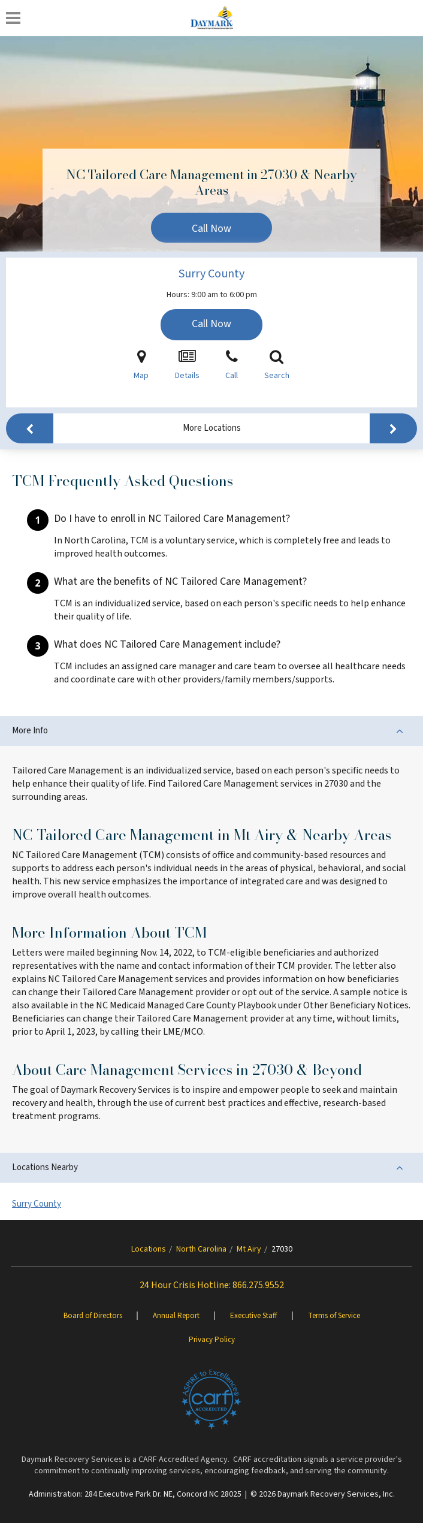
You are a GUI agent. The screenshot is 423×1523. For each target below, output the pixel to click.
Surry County (211, 273)
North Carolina (201, 1249)
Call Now (211, 228)
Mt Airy (249, 1249)
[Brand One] (211, 1400)
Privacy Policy (212, 1339)
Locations (148, 1249)
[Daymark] (212, 18)
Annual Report (176, 1315)
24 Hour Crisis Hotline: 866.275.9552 (212, 1285)
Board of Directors (93, 1315)
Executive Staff (253, 1315)
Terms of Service (334, 1315)
